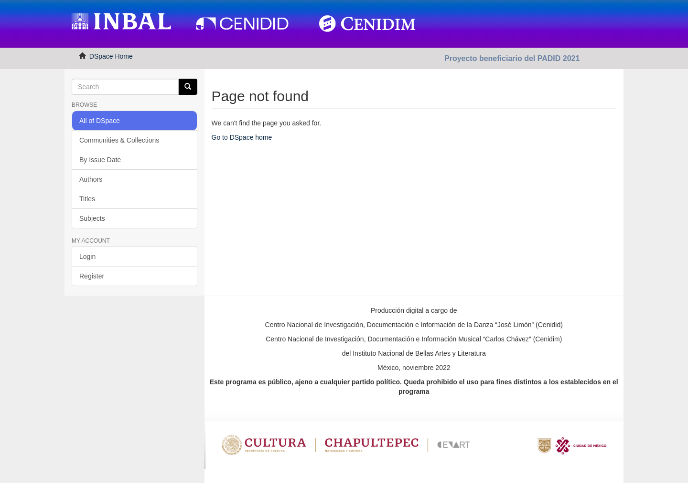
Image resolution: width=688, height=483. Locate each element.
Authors (90, 179)
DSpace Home (111, 56)
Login (87, 256)
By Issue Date (100, 160)
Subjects (92, 218)
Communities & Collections (119, 140)
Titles (87, 199)
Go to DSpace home (242, 137)
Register (91, 276)
